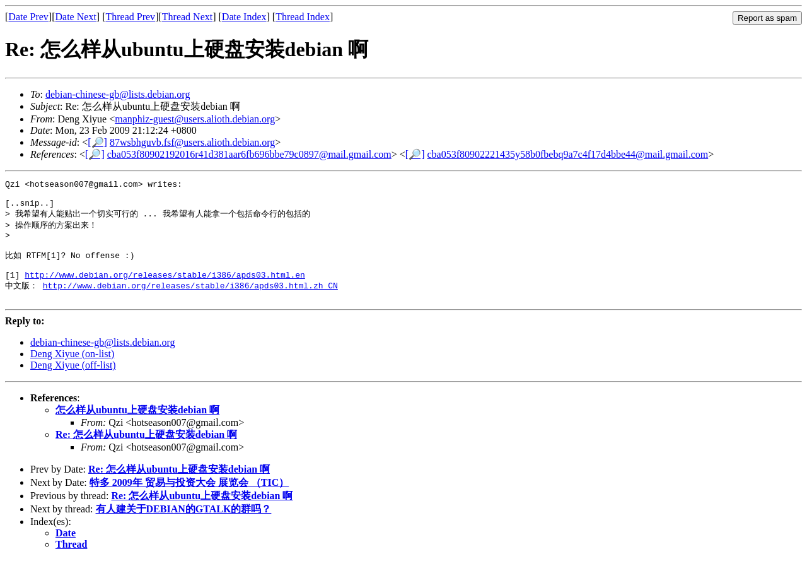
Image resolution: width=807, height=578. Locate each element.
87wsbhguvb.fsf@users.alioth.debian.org (192, 142)
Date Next (75, 16)
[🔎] (97, 142)
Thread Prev (130, 16)
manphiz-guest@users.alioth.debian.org (195, 119)
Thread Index (303, 16)
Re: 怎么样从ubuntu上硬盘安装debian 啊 (146, 452)
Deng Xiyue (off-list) (73, 382)
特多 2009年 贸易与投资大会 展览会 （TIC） (189, 500)
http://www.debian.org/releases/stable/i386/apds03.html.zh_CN (190, 301)
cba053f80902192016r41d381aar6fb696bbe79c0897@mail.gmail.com (249, 154)
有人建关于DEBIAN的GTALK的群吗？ (184, 526)
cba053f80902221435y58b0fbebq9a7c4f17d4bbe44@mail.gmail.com (568, 154)
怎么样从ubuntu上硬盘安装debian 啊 (137, 427)
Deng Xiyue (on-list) (72, 371)
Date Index (244, 16)
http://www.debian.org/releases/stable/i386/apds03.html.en (165, 289)
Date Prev (28, 16)
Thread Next (187, 16)
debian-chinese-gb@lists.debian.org (117, 94)
